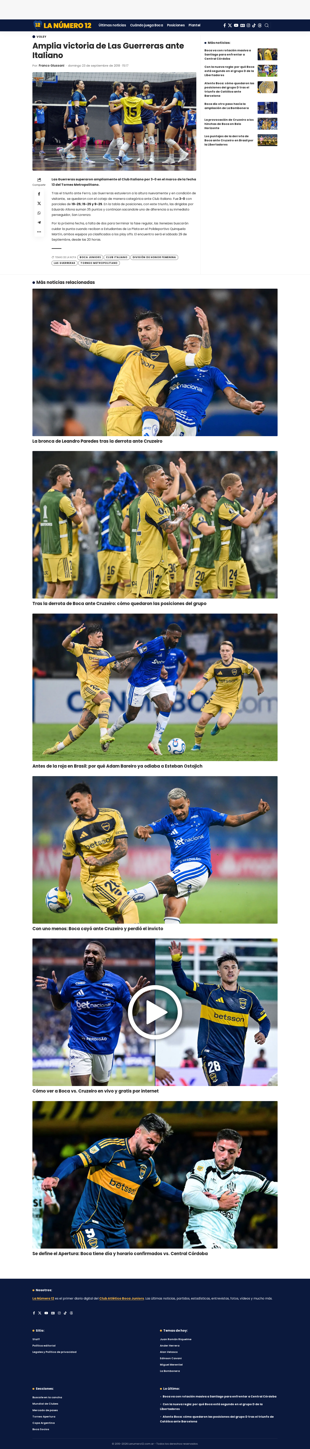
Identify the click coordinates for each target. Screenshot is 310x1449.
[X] (230, 25)
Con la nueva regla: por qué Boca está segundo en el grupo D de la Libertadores (229, 71)
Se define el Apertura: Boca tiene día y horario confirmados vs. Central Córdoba (120, 1254)
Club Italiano (116, 257)
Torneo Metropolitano (99, 263)
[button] (267, 25)
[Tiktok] (254, 25)
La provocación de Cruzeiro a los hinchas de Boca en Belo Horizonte (229, 124)
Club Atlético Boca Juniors (121, 1298)
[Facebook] (224, 25)
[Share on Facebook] (39, 194)
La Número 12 (43, 1298)
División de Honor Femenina (154, 257)
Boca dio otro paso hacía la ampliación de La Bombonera (226, 106)
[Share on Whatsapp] (39, 213)
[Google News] (242, 25)
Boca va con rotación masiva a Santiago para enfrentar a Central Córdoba (227, 54)
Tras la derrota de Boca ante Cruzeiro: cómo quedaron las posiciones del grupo (119, 603)
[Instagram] (248, 25)
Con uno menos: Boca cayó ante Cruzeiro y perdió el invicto (97, 929)
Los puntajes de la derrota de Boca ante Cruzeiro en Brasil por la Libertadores (228, 140)
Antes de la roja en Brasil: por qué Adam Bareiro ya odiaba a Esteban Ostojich (117, 766)
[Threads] (260, 25)
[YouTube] (236, 25)
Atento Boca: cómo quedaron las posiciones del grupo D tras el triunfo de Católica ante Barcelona (229, 89)
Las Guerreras (64, 263)
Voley (41, 36)
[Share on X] (39, 203)
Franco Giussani (51, 65)
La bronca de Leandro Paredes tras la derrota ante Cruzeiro (97, 441)
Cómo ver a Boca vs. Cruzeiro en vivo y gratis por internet (95, 1091)
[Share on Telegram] (39, 222)
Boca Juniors (90, 257)
